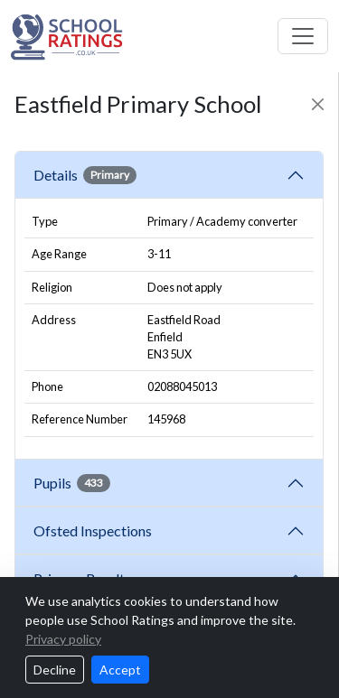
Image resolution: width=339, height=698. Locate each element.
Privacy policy (63, 639)
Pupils (71, 483)
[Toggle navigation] (303, 36)
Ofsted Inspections (95, 530)
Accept (120, 669)
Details (85, 175)
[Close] (318, 104)
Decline (54, 669)
